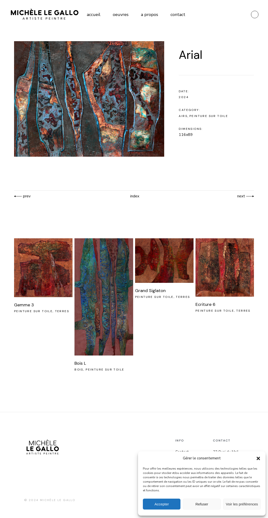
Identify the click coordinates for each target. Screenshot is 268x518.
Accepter (161, 504)
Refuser (201, 504)
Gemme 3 (24, 305)
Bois (78, 369)
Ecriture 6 (205, 304)
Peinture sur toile (208, 116)
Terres (62, 311)
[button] (258, 458)
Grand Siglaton (150, 291)
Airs (183, 116)
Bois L (80, 363)
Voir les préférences (242, 504)
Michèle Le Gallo (57, 500)
